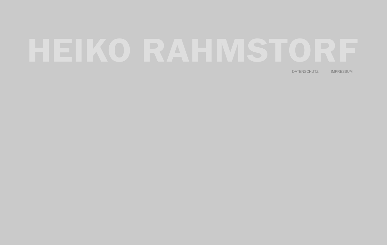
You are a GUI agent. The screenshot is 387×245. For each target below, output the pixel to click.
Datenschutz (305, 66)
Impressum (342, 66)
